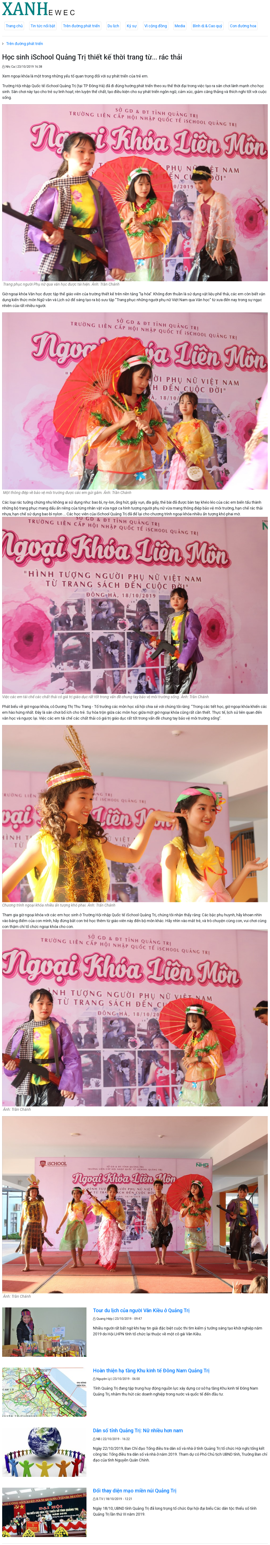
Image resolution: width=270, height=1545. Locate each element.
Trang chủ (14, 26)
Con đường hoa (243, 26)
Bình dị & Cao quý (207, 26)
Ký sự (132, 26)
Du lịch (113, 26)
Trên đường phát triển (81, 26)
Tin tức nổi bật (42, 26)
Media (180, 26)
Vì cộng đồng (155, 26)
